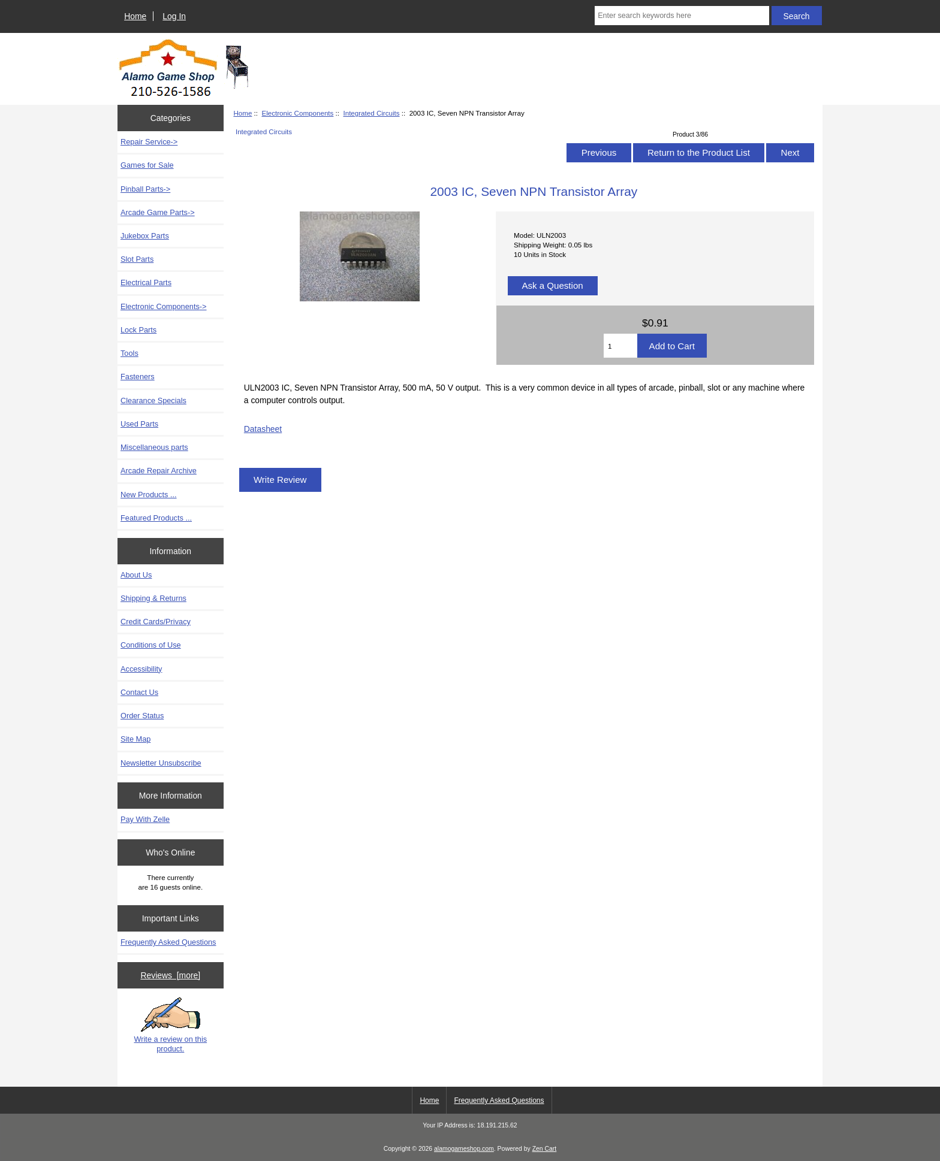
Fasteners (137, 376)
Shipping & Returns (153, 598)
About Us (136, 574)
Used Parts (139, 423)
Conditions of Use (150, 644)
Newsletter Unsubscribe (160, 762)
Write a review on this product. (170, 1025)
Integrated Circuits (371, 113)
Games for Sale (147, 165)
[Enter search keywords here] (682, 15)
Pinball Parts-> (145, 189)
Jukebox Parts (144, 235)
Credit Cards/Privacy (155, 621)
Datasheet (263, 429)
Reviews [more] (170, 975)
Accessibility (141, 668)
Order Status (142, 715)
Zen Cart (544, 1148)
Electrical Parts (145, 282)
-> (163, 306)
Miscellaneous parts (154, 447)
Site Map (135, 738)
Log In (174, 16)
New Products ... (148, 494)
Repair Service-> (148, 141)
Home (135, 16)
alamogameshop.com (464, 1148)
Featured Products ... (156, 517)
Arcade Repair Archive (158, 470)
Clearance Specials (153, 400)
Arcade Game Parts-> (157, 212)
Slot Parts (136, 259)
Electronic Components (297, 113)
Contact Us (139, 692)
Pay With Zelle (145, 819)
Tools (129, 353)
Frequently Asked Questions (168, 942)
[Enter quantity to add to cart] (620, 346)
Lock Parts (138, 329)
